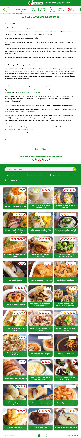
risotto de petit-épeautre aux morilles (37, 90)
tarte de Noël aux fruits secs (25, 111)
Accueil (4, 13)
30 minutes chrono (12, 180)
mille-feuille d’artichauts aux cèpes (41, 69)
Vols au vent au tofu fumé (28, 71)
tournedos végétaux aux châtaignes (30, 92)
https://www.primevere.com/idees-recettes (18, 129)
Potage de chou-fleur (47, 71)
